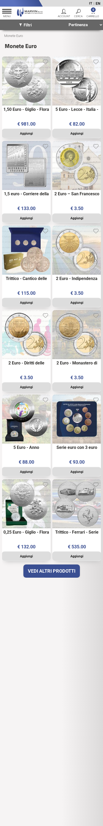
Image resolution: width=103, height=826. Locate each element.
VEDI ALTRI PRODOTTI (51, 571)
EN (98, 3)
